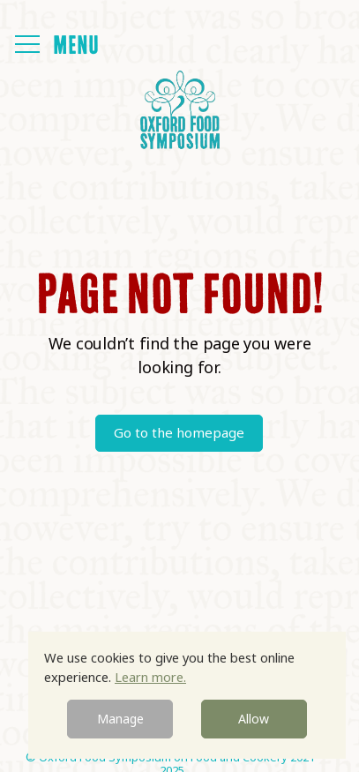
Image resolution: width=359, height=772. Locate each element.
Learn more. (150, 677)
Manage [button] (120, 718)
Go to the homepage (179, 432)
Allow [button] (253, 718)
